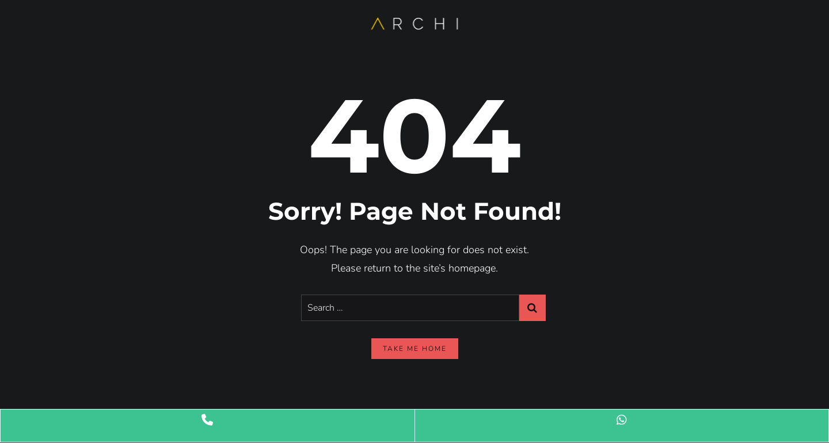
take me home (415, 348)
